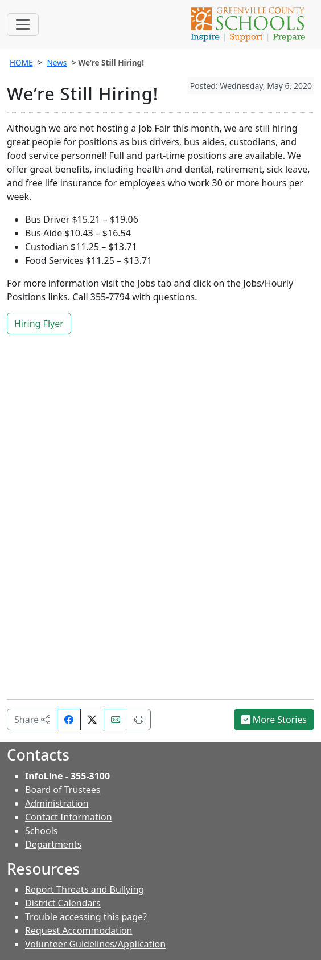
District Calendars (63, 903)
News (57, 62)
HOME (21, 62)
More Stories (274, 719)
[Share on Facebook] (69, 719)
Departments (53, 844)
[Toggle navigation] (23, 24)
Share (32, 719)
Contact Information (68, 817)
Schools (41, 830)
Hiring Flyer (39, 323)
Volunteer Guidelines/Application (95, 944)
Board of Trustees (62, 789)
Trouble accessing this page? (86, 916)
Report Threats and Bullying (84, 889)
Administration (56, 803)
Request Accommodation (78, 930)
